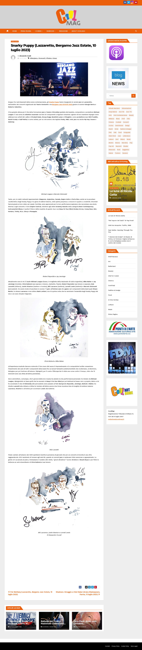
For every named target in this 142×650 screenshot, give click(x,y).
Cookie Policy (125, 646)
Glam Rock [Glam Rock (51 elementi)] (112, 136)
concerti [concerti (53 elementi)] (126, 122)
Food (110, 295)
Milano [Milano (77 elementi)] (123, 139)
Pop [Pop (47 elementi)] (131, 142)
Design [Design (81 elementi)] (127, 125)
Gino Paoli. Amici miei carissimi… (85, 622)
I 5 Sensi (38, 31)
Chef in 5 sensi (113, 276)
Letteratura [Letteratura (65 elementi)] (126, 136)
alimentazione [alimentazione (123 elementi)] (126, 108)
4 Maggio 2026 (116, 197)
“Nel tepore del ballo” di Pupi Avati (121, 220)
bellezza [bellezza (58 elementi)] (111, 118)
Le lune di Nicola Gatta (121, 192)
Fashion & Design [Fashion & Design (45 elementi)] (125, 129)
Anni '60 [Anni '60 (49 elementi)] (121, 111)
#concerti (41, 58)
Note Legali (134, 646)
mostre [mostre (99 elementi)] (111, 142)
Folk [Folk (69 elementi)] (115, 132)
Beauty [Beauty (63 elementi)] (131, 115)
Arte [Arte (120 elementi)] (110, 115)
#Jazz (55, 58)
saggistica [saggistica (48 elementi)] (125, 149)
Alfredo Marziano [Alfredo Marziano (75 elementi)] (114, 108)
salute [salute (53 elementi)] (111, 153)
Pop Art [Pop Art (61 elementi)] (111, 146)
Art (109, 261)
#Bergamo (34, 58)
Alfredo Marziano (15, 626)
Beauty (110, 271)
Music (110, 309)
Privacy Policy (115, 646)
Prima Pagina (26, 31)
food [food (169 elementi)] (120, 132)
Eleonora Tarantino (48, 626)
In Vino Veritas (114, 188)
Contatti (107, 646)
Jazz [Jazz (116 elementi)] (119, 136)
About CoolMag (78, 31)
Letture (111, 305)
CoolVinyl (111, 285)
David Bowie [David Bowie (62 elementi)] (119, 125)
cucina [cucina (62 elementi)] (111, 125)
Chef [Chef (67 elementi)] (123, 118)
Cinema (111, 281)
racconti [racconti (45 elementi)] (118, 146)
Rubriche (50, 31)
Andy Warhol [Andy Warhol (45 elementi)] (113, 111)
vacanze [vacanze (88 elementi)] (125, 153)
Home (14, 31)
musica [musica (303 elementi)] (117, 142)
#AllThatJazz (113, 257)
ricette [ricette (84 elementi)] (126, 146)
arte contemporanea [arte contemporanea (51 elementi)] (120, 115)
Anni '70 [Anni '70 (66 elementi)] (128, 111)
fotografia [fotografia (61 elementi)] (127, 132)
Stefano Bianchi (80, 626)
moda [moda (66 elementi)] (128, 139)
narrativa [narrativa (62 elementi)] (125, 142)
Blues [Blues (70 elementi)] (118, 118)
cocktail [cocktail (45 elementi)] (118, 122)
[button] (136, 31)
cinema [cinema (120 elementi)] (111, 122)
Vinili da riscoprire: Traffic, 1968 (119, 225)
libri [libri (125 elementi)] (117, 139)
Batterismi (112, 266)
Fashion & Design (114, 290)
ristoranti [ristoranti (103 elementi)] (112, 149)
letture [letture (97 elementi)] (111, 139)
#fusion (49, 58)
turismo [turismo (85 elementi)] (117, 153)
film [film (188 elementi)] (110, 132)
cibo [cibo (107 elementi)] (128, 118)
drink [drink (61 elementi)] (116, 129)
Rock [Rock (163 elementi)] (118, 149)
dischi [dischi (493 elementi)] (111, 129)
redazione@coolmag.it (116, 419)
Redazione (63, 31)
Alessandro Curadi (25, 56)
